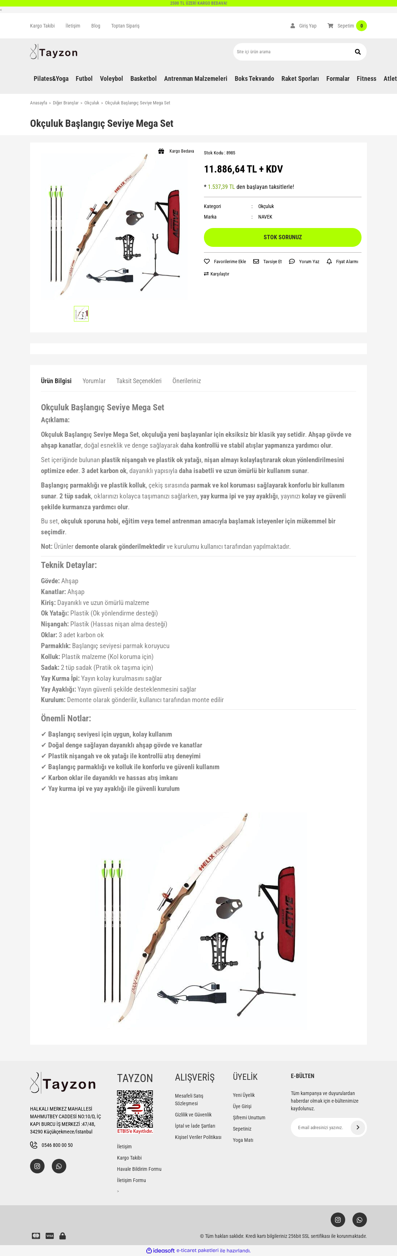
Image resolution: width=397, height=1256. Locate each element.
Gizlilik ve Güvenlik (193, 1115)
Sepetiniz (242, 1129)
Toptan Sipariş (125, 26)
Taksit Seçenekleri (139, 381)
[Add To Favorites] (225, 261)
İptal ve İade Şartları (195, 1126)
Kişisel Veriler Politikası (198, 1137)
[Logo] (53, 51)
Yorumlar (94, 381)
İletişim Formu (131, 1180)
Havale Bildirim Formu (139, 1169)
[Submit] (358, 1127)
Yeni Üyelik (244, 1095)
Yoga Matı (243, 1140)
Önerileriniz (186, 381)
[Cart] (347, 25)
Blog (95, 26)
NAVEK (265, 217)
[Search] (300, 52)
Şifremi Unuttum (249, 1117)
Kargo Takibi (42, 26)
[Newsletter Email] (329, 1127)
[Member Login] (304, 25)
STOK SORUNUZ (283, 237)
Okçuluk (266, 206)
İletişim (73, 26)
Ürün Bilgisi (56, 381)
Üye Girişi (242, 1106)
